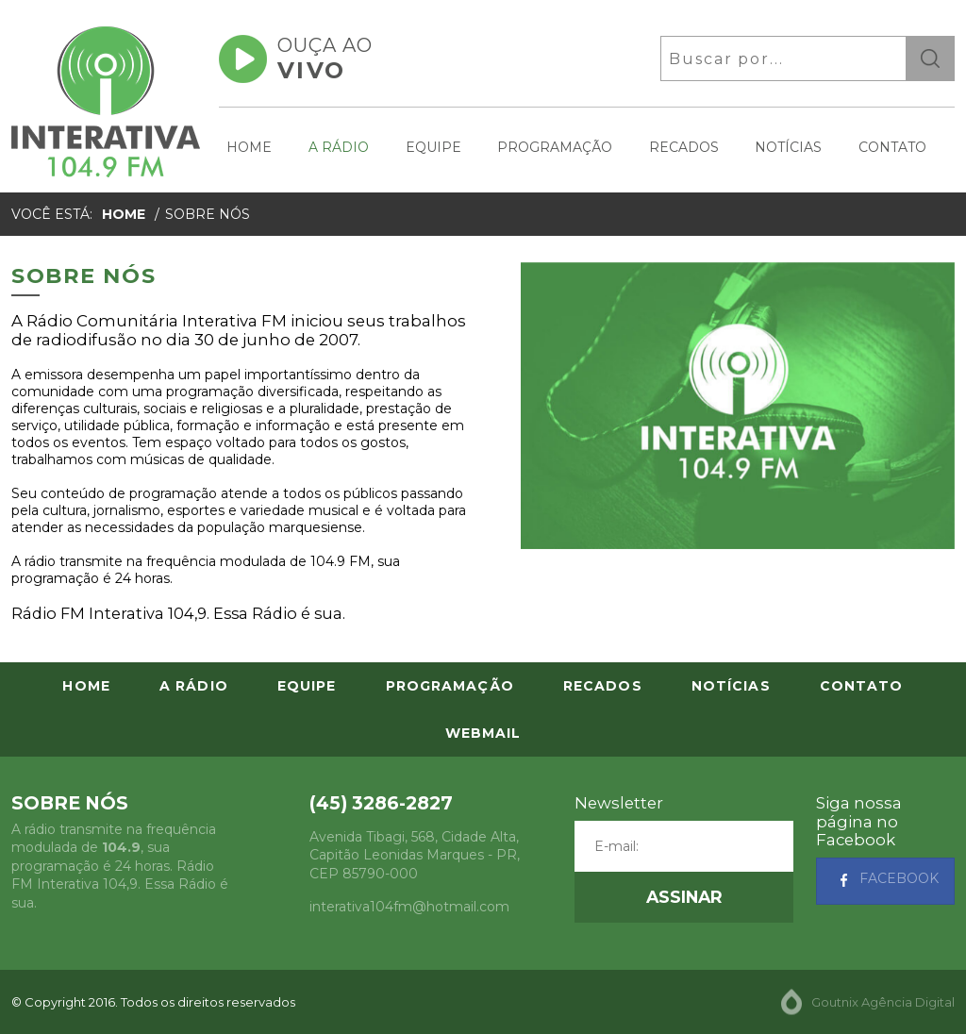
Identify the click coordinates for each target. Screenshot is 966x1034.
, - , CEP (414, 855)
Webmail (483, 733)
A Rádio (338, 147)
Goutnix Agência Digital (883, 1001)
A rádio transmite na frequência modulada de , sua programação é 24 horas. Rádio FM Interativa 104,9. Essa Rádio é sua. (119, 866)
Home (249, 147)
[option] (738, 405)
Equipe (433, 147)
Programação (554, 147)
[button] (684, 897)
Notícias (788, 147)
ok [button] (930, 58)
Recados (684, 147)
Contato (892, 147)
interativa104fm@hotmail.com (409, 906)
